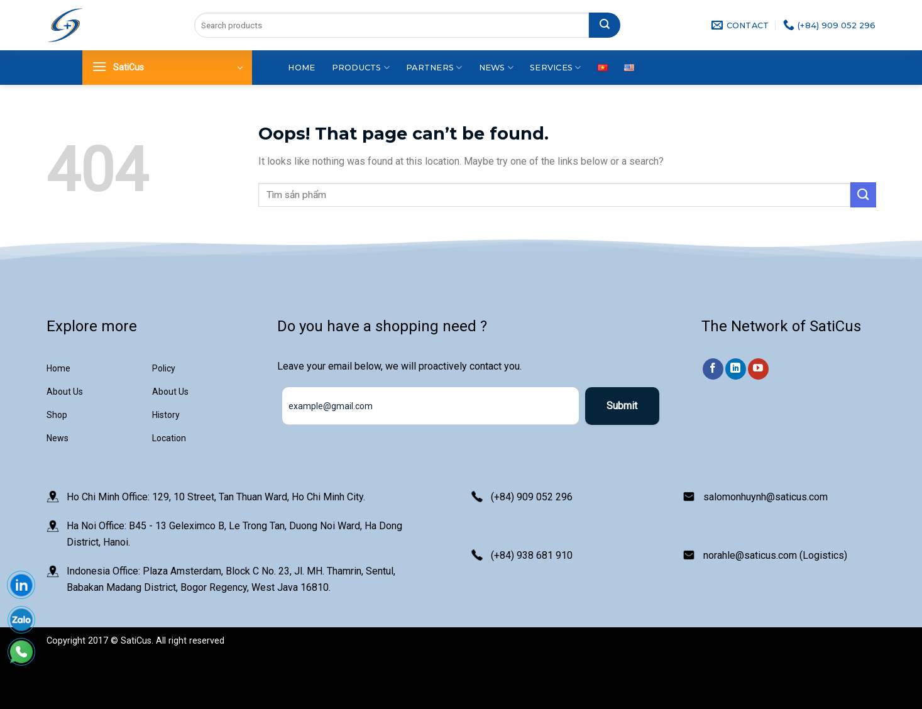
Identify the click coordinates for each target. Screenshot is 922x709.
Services (555, 68)
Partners (434, 68)
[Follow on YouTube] (758, 369)
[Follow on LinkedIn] (735, 369)
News (496, 68)
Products (361, 68)
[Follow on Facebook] (713, 369)
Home (301, 67)
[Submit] (604, 25)
